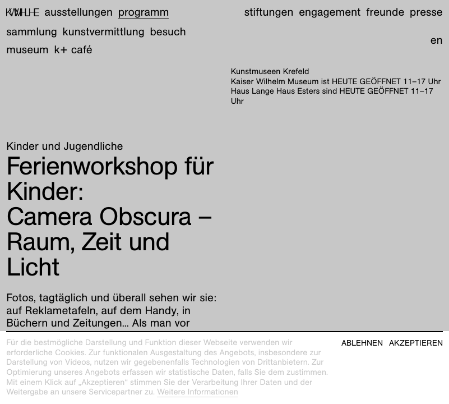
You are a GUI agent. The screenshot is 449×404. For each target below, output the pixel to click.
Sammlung (31, 32)
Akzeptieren (416, 343)
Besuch (168, 32)
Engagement (329, 12)
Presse (426, 12)
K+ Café (73, 50)
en (437, 40)
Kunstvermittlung (104, 32)
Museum (27, 50)
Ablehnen (362, 343)
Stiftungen (269, 12)
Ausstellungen (79, 12)
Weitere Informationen (197, 392)
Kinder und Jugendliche (64, 146)
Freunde (385, 12)
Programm (143, 12)
